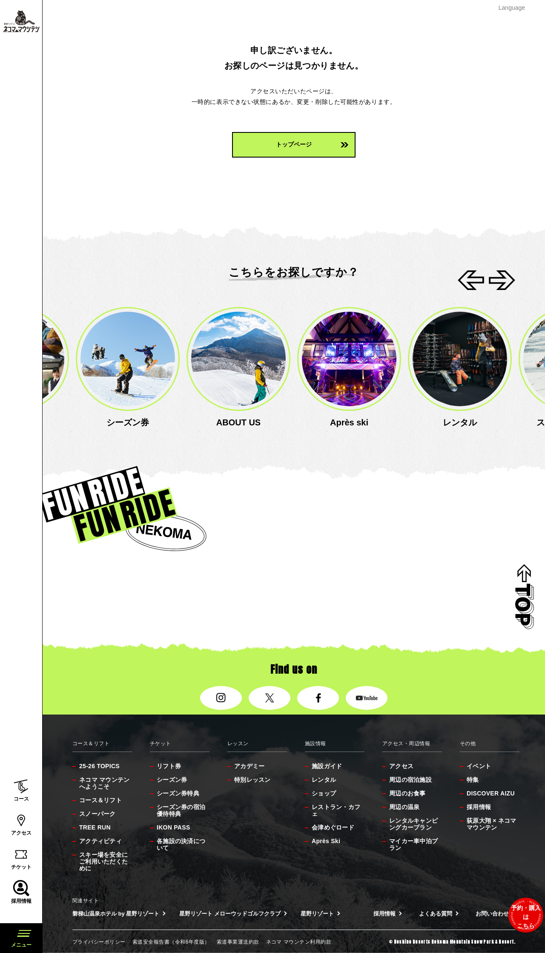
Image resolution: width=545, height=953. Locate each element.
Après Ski (326, 841)
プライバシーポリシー (99, 942)
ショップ (324, 793)
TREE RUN (95, 827)
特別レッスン (252, 779)
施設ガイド (327, 766)
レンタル (324, 779)
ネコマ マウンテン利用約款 (299, 942)
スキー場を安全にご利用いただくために (103, 861)
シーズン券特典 (178, 793)
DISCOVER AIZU (491, 793)
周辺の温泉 (404, 807)
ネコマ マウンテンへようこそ (104, 783)
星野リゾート (320, 913)
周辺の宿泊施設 (410, 779)
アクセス (401, 766)
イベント (479, 766)
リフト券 (169, 766)
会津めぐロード (333, 827)
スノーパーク (97, 813)
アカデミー (249, 766)
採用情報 (479, 807)
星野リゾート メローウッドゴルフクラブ (233, 913)
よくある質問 (439, 913)
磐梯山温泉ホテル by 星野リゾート (119, 913)
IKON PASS (173, 827)
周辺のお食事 (407, 793)
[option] (127, 368)
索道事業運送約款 (238, 942)
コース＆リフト (100, 800)
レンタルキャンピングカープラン (413, 824)
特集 (473, 779)
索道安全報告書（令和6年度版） (171, 942)
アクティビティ (100, 841)
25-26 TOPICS (99, 766)
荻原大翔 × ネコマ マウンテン (491, 824)
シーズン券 (172, 779)
